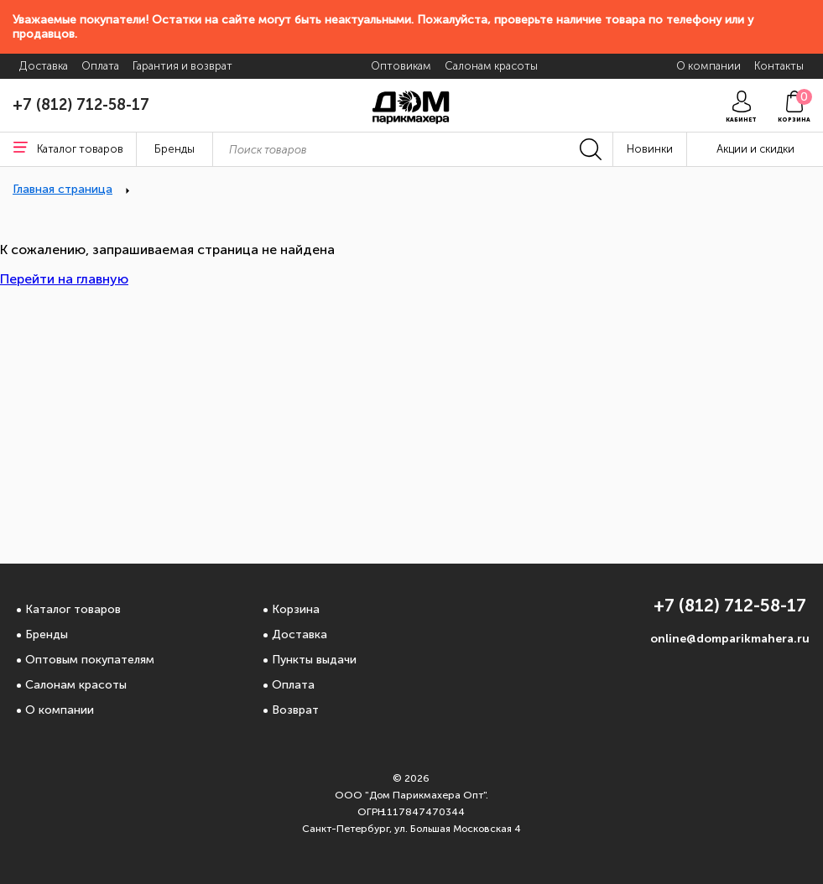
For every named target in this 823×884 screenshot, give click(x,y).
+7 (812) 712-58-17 (81, 105)
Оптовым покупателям (89, 660)
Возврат (295, 710)
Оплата (293, 685)
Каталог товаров (73, 609)
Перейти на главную (64, 279)
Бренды (46, 634)
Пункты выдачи (314, 660)
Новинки (650, 149)
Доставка (299, 634)
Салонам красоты (76, 685)
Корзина (296, 609)
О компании (59, 710)
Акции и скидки (755, 149)
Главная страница (62, 189)
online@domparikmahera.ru (730, 639)
